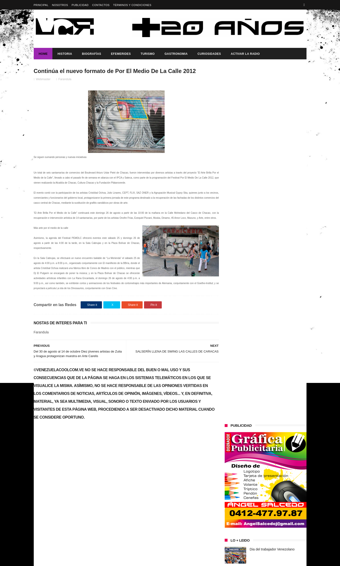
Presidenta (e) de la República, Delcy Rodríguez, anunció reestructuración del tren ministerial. (277, 221)
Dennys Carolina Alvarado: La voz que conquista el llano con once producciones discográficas (275, 268)
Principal (41, 5)
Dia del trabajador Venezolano (272, 194)
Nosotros (60, 5)
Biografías (91, 54)
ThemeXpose (118, 560)
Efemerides (121, 54)
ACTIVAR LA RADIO (245, 54)
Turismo (147, 54)
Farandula (64, 79)
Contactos (101, 5)
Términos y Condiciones (132, 5)
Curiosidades (209, 54)
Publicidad (80, 5)
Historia (64, 54)
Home (43, 54)
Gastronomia (176, 54)
